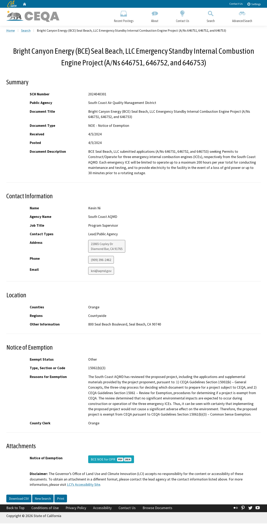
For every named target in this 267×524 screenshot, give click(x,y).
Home (10, 31)
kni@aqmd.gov (101, 271)
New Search (43, 499)
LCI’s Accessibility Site (83, 485)
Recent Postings (123, 16)
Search (210, 16)
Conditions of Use (45, 508)
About (154, 16)
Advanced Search (242, 16)
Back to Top (15, 508)
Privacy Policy (76, 508)
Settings (254, 4)
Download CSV (19, 499)
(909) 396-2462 (101, 260)
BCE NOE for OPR (111, 460)
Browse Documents (157, 508)
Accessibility (102, 508)
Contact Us (236, 4)
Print (60, 499)
